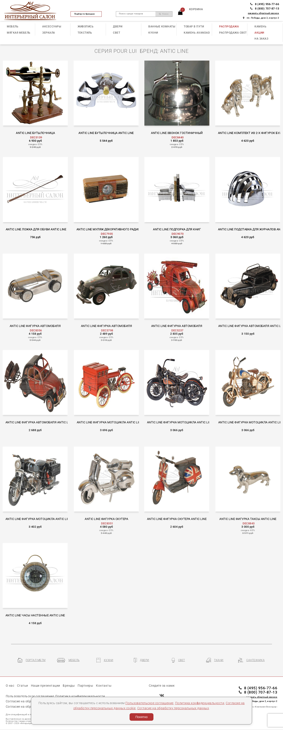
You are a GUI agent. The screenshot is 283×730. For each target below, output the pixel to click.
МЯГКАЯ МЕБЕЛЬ (19, 32)
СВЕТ (116, 32)
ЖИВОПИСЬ (86, 26)
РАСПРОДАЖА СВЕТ (233, 32)
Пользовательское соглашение (149, 703)
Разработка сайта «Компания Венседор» (256, 707)
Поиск (164, 14)
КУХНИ (153, 32)
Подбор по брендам (86, 14)
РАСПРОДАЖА (229, 26)
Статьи (22, 685)
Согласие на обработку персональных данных (173, 708)
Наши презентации (45, 685)
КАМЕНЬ (260, 26)
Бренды (69, 685)
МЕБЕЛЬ (12, 26)
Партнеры (85, 685)
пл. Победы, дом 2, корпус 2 (261, 17)
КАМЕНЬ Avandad (197, 32)
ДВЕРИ (117, 26)
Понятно (141, 717)
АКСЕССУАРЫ (51, 26)
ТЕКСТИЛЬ (85, 32)
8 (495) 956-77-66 (264, 4)
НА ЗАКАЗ (261, 38)
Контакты (103, 685)
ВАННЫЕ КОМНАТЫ (161, 26)
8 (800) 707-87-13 (264, 8)
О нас (10, 685)
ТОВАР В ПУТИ (194, 26)
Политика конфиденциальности (199, 703)
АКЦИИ (259, 32)
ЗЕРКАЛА (48, 32)
